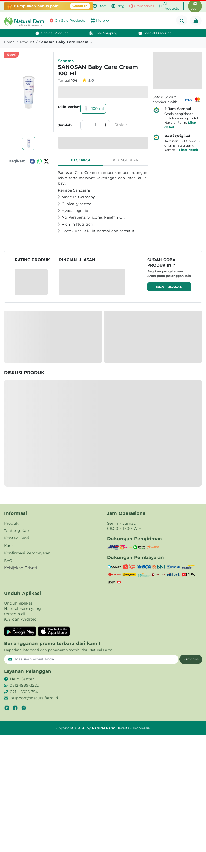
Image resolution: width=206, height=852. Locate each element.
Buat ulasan (169, 287)
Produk (11, 523)
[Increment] (105, 125)
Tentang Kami (17, 530)
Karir (8, 545)
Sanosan (66, 61)
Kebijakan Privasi (20, 567)
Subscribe (191, 659)
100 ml (93, 108)
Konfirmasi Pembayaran (27, 553)
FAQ (8, 560)
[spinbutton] (95, 125)
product (27, 42)
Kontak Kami (16, 538)
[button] (17, 21)
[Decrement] (85, 125)
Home (9, 42)
